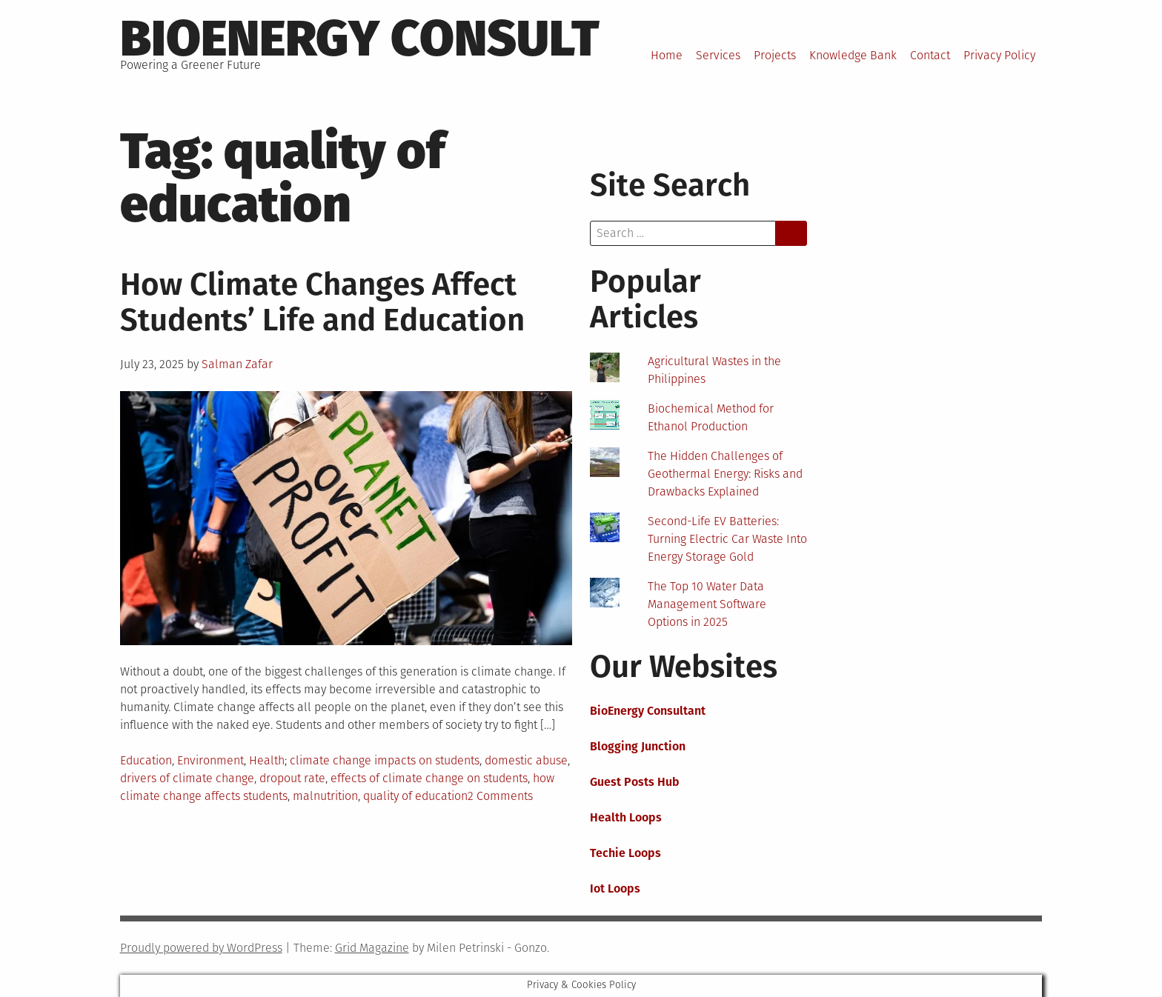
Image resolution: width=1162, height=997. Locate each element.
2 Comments (500, 796)
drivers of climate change (187, 778)
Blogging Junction (637, 746)
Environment (210, 760)
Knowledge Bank (853, 55)
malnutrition (325, 796)
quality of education (415, 796)
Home (667, 55)
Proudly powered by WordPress (201, 948)
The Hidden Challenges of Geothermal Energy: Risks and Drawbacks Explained (725, 473)
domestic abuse (526, 760)
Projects (775, 55)
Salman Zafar (237, 364)
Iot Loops (615, 888)
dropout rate (292, 778)
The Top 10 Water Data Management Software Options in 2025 (707, 604)
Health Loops (626, 817)
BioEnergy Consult (360, 38)
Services (718, 55)
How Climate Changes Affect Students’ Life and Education (322, 302)
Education (146, 760)
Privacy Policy (999, 55)
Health (267, 760)
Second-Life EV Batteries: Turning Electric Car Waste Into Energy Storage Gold (727, 539)
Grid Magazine (372, 948)
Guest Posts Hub (635, 782)
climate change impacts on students (384, 760)
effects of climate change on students (429, 778)
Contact (930, 55)
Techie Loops (625, 853)
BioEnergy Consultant (648, 711)
